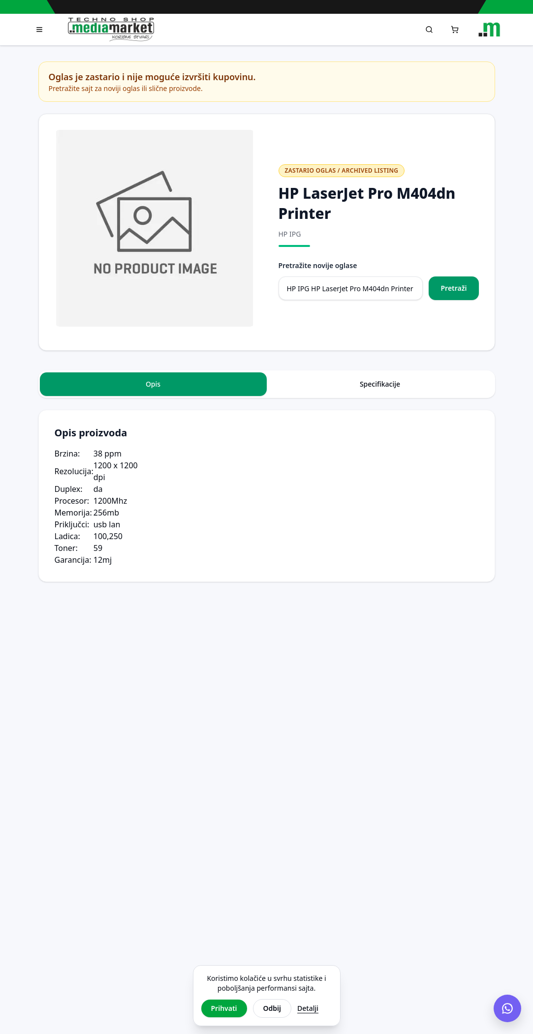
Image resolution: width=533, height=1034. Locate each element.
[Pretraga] (429, 29)
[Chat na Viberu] (507, 1008)
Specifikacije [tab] (380, 384)
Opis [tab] (153, 384)
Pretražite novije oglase (318, 265)
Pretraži (453, 288)
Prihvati (224, 1008)
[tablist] (266, 384)
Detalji (307, 1008)
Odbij (272, 1008)
